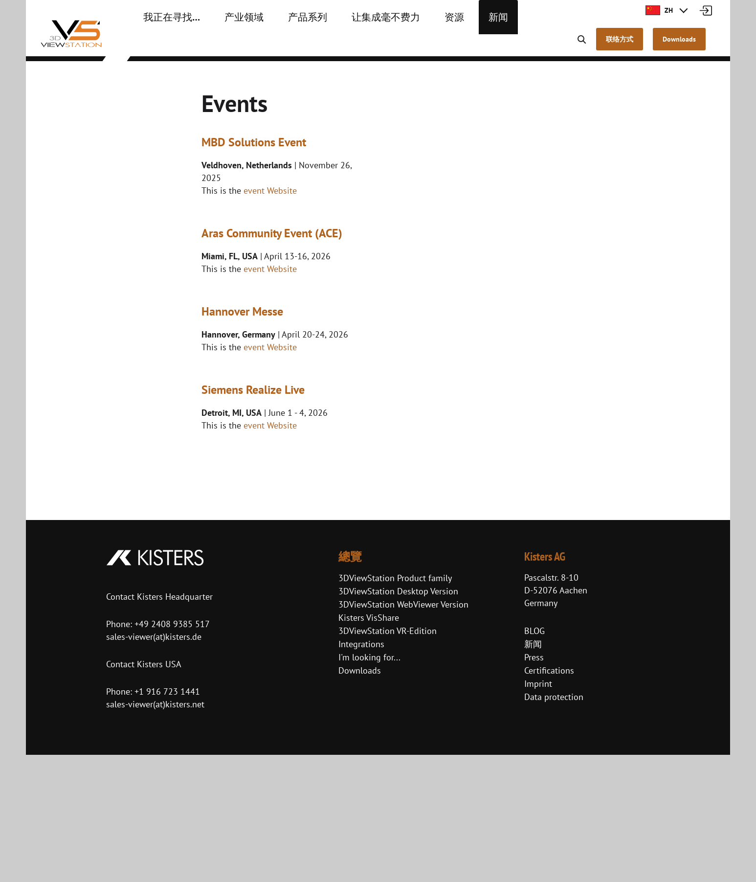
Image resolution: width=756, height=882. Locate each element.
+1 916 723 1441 (167, 818)
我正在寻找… (166, 44)
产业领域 (229, 44)
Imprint (538, 811)
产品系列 (284, 44)
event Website (270, 190)
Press (534, 785)
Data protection (553, 824)
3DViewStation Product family (395, 705)
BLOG (534, 758)
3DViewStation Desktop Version (398, 718)
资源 (412, 44)
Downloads (359, 798)
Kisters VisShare (368, 745)
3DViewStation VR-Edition (387, 758)
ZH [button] (659, 10)
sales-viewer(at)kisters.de (153, 763)
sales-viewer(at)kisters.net (155, 831)
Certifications (549, 798)
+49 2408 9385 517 (171, 751)
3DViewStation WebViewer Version (403, 732)
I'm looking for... (369, 785)
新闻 (452, 44)
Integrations (361, 771)
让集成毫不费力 (352, 44)
